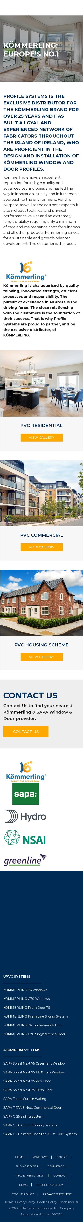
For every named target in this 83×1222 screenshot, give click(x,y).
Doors (61, 1157)
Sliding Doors (27, 1166)
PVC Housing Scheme (41, 645)
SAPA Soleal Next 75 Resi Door (27, 1081)
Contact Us (26, 731)
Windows (40, 1157)
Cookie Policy (23, 1194)
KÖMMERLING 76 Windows (25, 990)
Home (19, 1157)
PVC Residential (41, 425)
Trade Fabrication (29, 1175)
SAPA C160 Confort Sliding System (30, 1125)
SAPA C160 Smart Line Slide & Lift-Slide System (40, 1134)
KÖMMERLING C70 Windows (26, 999)
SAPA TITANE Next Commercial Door (32, 1108)
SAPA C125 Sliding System (23, 1116)
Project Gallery (50, 1184)
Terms (9, 1202)
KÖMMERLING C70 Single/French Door (34, 1034)
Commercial (56, 1166)
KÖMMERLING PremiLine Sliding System (35, 1016)
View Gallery (41, 438)
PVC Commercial (41, 535)
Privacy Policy (25, 1202)
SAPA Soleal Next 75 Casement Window (34, 1063)
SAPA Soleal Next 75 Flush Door (27, 1090)
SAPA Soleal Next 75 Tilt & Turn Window (34, 1072)
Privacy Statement (57, 1194)
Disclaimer (67, 1202)
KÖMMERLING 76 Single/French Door (33, 1025)
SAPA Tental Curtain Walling (24, 1099)
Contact (60, 1175)
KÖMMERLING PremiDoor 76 (26, 1008)
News (23, 1184)
